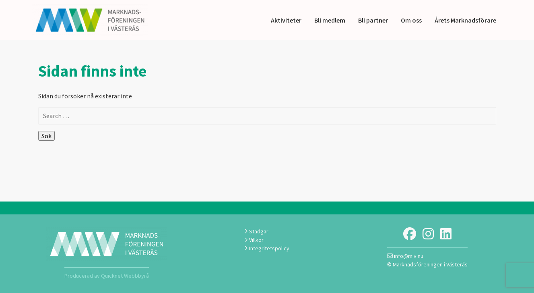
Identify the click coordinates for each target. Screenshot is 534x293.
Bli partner (373, 20)
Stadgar (256, 231)
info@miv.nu (405, 256)
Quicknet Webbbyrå (125, 275)
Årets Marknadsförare (465, 20)
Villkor (254, 239)
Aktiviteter (286, 20)
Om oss (411, 20)
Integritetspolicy (266, 248)
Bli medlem (329, 20)
